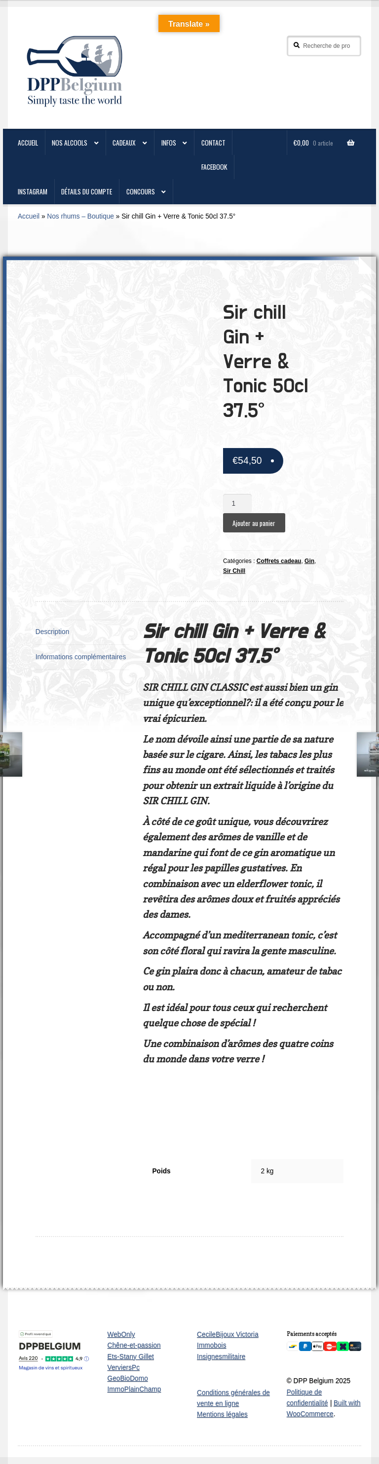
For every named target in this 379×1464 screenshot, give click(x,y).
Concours (140, 191)
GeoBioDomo (128, 1378)
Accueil (28, 216)
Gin (309, 561)
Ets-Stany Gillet (131, 1356)
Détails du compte (86, 191)
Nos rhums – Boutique (80, 216)
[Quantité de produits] (237, 503)
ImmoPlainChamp (134, 1389)
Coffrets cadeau (279, 561)
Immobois (211, 1345)
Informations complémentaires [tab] (81, 657)
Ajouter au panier (253, 523)
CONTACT (213, 143)
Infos (168, 143)
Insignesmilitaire (221, 1356)
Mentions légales (222, 1414)
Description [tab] (53, 632)
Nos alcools (69, 143)
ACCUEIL (28, 143)
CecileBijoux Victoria (228, 1334)
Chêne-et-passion (134, 1345)
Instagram (32, 191)
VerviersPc (124, 1367)
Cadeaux (124, 143)
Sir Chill (234, 570)
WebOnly (121, 1334)
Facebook (214, 167)
